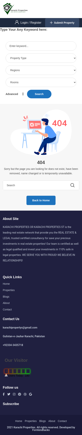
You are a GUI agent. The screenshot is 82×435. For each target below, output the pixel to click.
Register (36, 22)
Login (24, 22)
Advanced (15, 94)
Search (39, 94)
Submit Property (62, 22)
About (6, 302)
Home (6, 283)
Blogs (6, 296)
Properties (9, 290)
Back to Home (41, 200)
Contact (7, 309)
